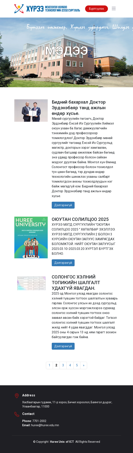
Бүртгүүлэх (96, 8)
